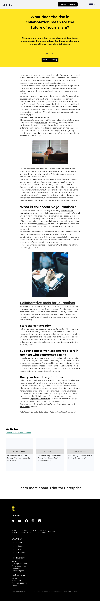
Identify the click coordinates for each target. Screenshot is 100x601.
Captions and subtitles (40, 399)
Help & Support (33, 531)
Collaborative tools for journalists (47, 303)
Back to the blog (50, 60)
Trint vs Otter (17, 543)
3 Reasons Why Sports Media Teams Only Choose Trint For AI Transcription (49, 458)
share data (42, 224)
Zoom (70, 363)
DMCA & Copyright (42, 531)
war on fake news (33, 179)
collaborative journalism (39, 117)
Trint (64, 388)
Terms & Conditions (24, 531)
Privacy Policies (15, 531)
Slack (42, 339)
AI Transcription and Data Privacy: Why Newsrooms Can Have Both (19, 458)
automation (41, 123)
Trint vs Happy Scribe (20, 553)
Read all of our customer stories (18, 433)
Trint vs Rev (16, 549)
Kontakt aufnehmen (67, 4)
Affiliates (51, 531)
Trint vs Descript (18, 546)
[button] (92, 4)
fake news (43, 96)
